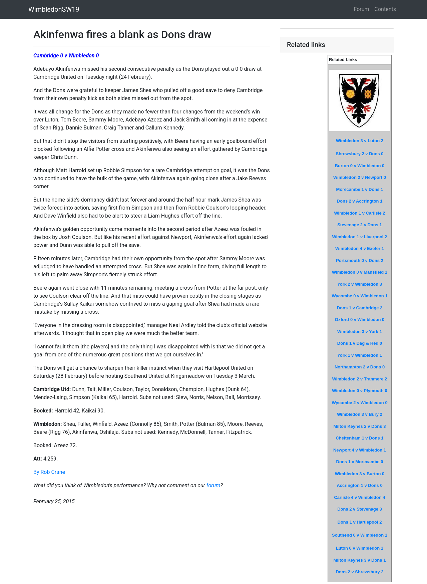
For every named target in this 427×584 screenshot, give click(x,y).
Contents (385, 9)
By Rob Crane (49, 472)
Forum (361, 9)
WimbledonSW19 (53, 9)
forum (213, 485)
